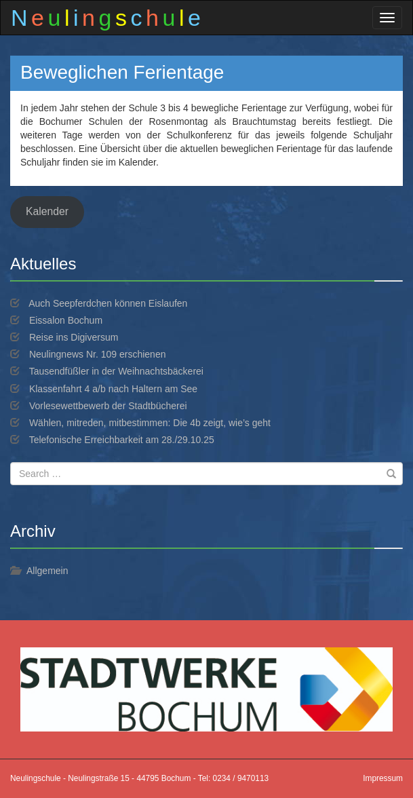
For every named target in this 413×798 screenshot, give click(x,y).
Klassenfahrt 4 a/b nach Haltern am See (113, 388)
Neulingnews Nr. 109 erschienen (97, 354)
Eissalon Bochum (65, 320)
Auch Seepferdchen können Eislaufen (107, 303)
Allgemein (47, 570)
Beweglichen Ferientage (122, 72)
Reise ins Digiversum (73, 337)
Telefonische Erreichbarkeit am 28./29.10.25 (121, 439)
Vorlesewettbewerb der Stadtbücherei (108, 405)
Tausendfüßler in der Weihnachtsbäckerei (116, 371)
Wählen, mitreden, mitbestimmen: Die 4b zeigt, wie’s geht (150, 422)
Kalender (47, 211)
